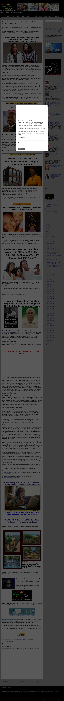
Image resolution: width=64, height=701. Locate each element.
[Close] (47, 105)
